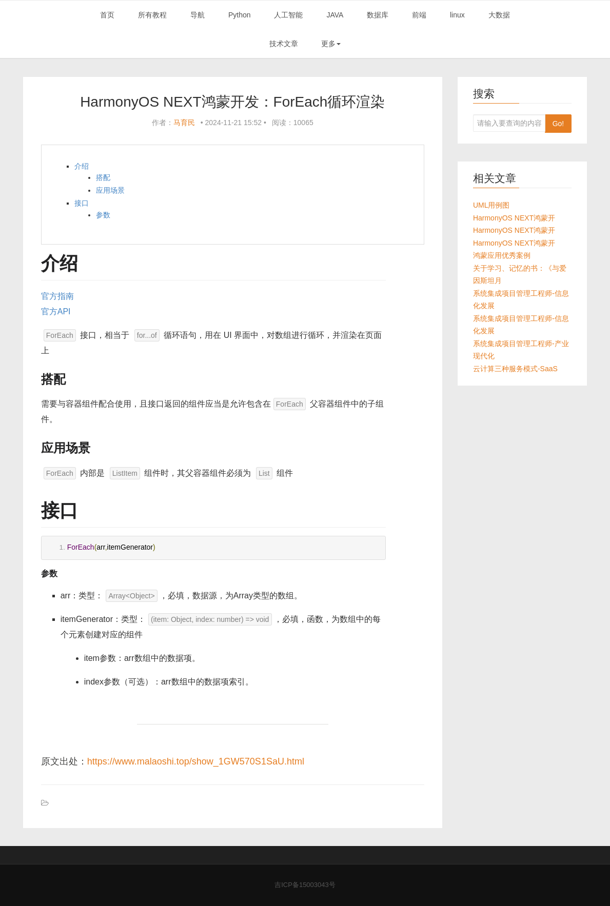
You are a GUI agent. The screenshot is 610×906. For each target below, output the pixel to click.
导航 (197, 15)
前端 (419, 15)
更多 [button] (331, 43)
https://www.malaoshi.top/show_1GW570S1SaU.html (195, 761)
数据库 (377, 15)
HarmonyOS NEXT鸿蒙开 (514, 218)
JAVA (334, 15)
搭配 (103, 177)
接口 (81, 203)
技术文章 (283, 43)
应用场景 (110, 190)
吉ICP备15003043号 (305, 885)
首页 (107, 15)
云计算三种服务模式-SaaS (515, 369)
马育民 (184, 122)
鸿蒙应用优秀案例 (501, 255)
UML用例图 (491, 205)
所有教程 (152, 15)
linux (457, 15)
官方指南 (57, 296)
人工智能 (288, 15)
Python (239, 15)
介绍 (81, 166)
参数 (103, 215)
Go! (558, 123)
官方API (56, 311)
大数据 (499, 15)
